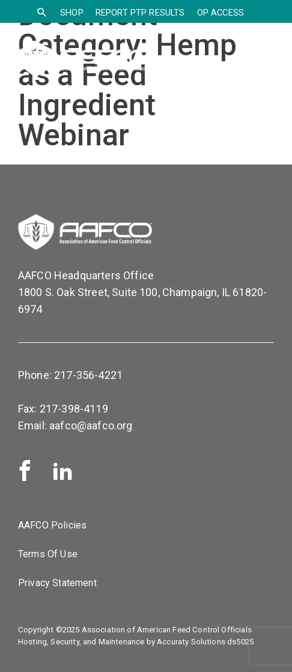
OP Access (220, 12)
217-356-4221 (88, 375)
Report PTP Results (140, 12)
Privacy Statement (57, 583)
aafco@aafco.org (90, 425)
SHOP (72, 12)
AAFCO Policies (52, 525)
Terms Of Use (48, 554)
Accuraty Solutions (191, 641)
